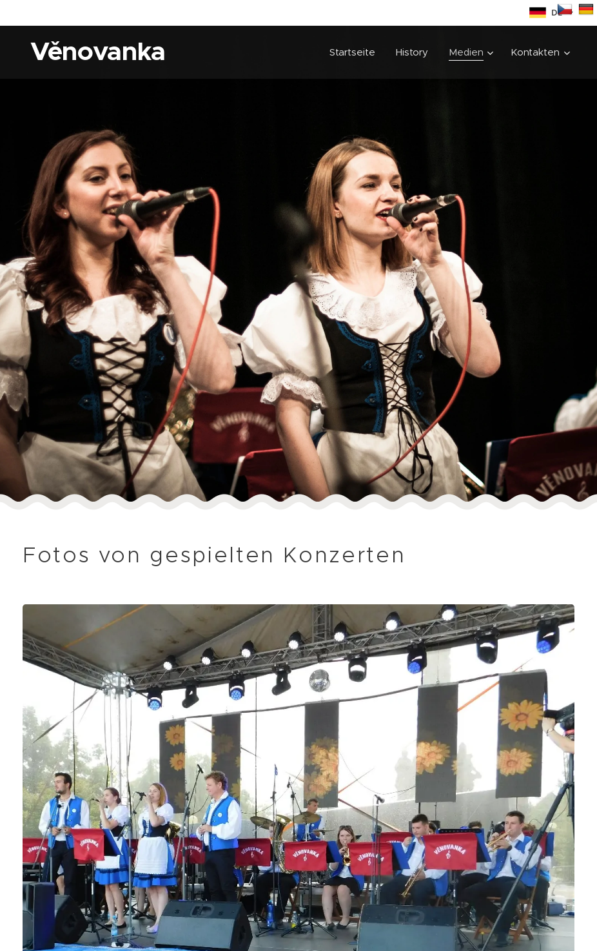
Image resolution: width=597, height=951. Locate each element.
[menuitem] (354, 52)
